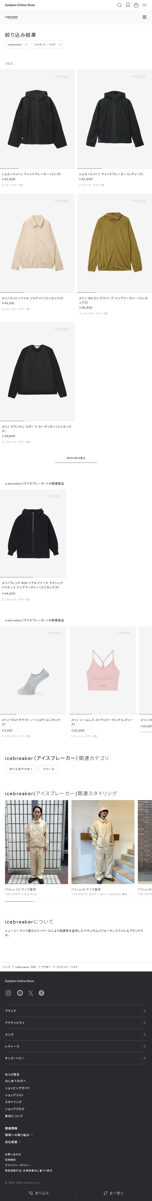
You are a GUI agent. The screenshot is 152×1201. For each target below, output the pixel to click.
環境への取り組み (19, 1135)
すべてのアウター (21, 770)
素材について (14, 1116)
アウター (46, 967)
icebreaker (15, 44)
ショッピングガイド (17, 1088)
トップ (6, 967)
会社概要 (13, 1142)
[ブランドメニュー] (144, 17)
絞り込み (39, 1193)
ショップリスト (14, 1095)
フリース (48, 770)
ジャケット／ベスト (45, 44)
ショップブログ (15, 1109)
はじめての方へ (15, 1081)
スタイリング (13, 1102)
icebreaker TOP (25, 967)
